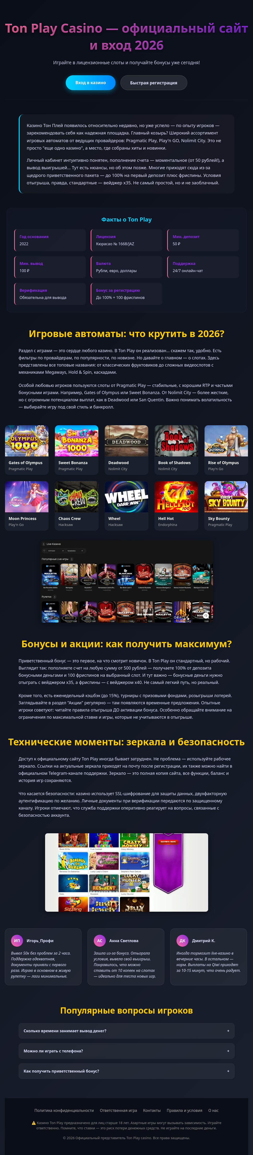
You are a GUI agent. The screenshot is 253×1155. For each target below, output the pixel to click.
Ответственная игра (118, 1110)
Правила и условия (184, 1110)
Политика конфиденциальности (64, 1110)
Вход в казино (90, 82)
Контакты (152, 1110)
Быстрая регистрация (153, 83)
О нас (213, 1110)
